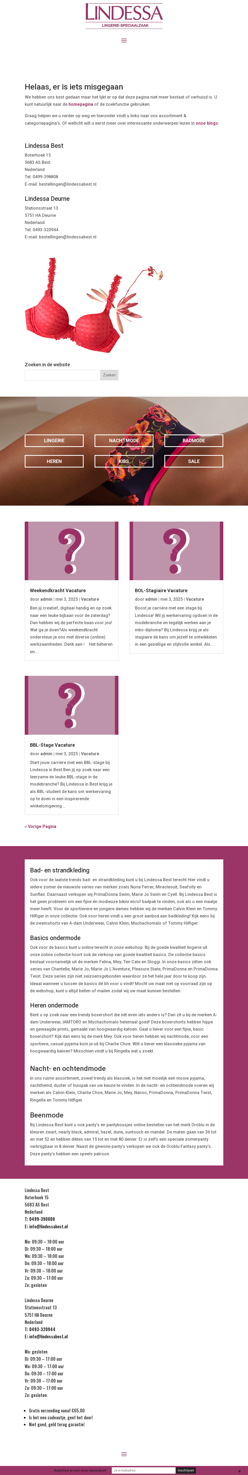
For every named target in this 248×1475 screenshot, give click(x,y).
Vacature (90, 599)
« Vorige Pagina (40, 826)
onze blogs (207, 123)
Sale (194, 461)
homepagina (81, 104)
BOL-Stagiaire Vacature (161, 590)
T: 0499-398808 (40, 1219)
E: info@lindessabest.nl (46, 1226)
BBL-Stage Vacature (52, 745)
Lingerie (54, 440)
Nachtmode (124, 440)
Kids (124, 461)
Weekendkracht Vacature (58, 590)
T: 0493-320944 (40, 1329)
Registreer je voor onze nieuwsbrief (80, 1470)
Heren (54, 461)
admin (46, 599)
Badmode (194, 440)
